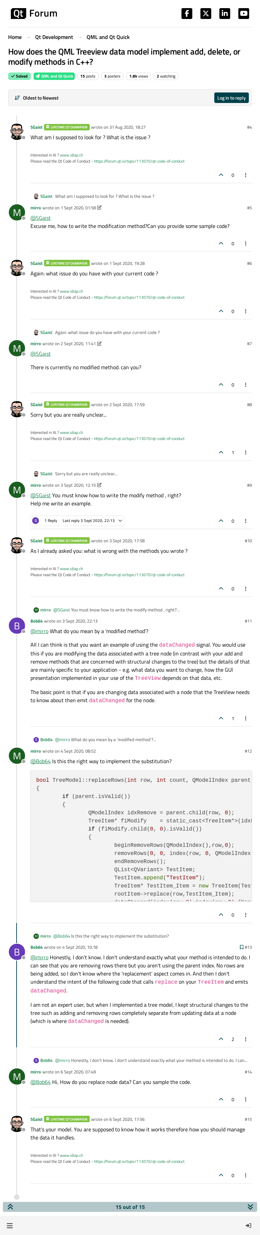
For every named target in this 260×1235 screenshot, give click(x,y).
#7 (249, 343)
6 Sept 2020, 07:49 (78, 1071)
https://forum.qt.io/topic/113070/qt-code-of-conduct (139, 161)
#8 (249, 404)
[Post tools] (246, 175)
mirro (35, 207)
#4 (249, 127)
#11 (248, 621)
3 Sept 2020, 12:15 (78, 485)
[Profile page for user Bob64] (17, 626)
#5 (249, 207)
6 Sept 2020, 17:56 (127, 1119)
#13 (248, 947)
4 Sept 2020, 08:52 (78, 751)
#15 (248, 1119)
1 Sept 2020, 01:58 (78, 207)
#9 (249, 485)
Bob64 (36, 621)
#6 (249, 263)
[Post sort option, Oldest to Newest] (36, 97)
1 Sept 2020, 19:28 (127, 263)
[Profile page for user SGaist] (17, 132)
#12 (248, 751)
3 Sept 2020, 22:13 (80, 621)
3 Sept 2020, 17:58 (127, 540)
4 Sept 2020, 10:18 (80, 947)
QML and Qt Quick (54, 76)
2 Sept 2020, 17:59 (127, 404)
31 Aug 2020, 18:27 (127, 127)
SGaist (36, 127)
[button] (10, 1225)
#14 (248, 1071)
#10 (248, 540)
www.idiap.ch (71, 155)
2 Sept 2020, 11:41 (78, 343)
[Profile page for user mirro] (17, 212)
